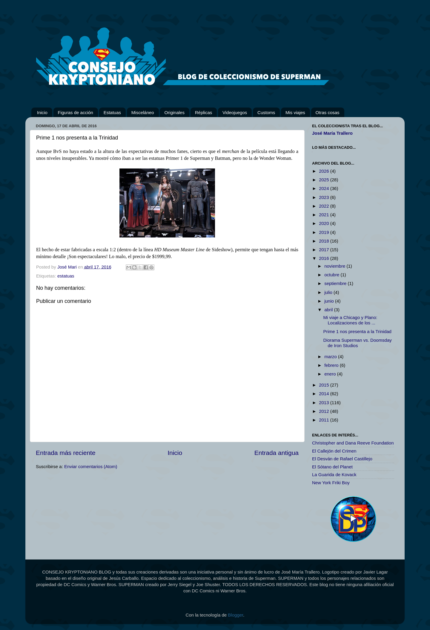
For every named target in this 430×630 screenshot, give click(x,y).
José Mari (67, 266)
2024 (324, 188)
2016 (324, 258)
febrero (332, 365)
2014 (324, 393)
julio (329, 292)
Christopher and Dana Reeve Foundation (353, 442)
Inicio (42, 112)
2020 (324, 223)
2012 (324, 411)
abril (329, 309)
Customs (266, 112)
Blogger (235, 614)
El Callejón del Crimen (334, 450)
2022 (324, 206)
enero (330, 373)
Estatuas (112, 112)
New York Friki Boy (331, 482)
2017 (324, 249)
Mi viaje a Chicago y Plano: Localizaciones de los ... (350, 320)
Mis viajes (295, 112)
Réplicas (203, 112)
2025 (324, 179)
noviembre (335, 266)
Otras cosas (328, 112)
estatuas (65, 275)
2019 (324, 232)
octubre (332, 274)
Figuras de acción (75, 112)
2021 (324, 214)
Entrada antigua (276, 452)
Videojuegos (234, 112)
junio (329, 300)
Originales (174, 112)
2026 (324, 171)
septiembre (336, 283)
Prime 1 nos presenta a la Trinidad (357, 331)
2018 (324, 240)
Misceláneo (142, 112)
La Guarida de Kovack (334, 474)
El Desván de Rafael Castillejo (342, 458)
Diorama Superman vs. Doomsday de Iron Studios (357, 343)
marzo (331, 356)
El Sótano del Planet (332, 466)
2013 (324, 402)
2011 (324, 419)
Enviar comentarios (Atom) (90, 466)
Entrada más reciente (66, 452)
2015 (324, 384)
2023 (324, 197)
